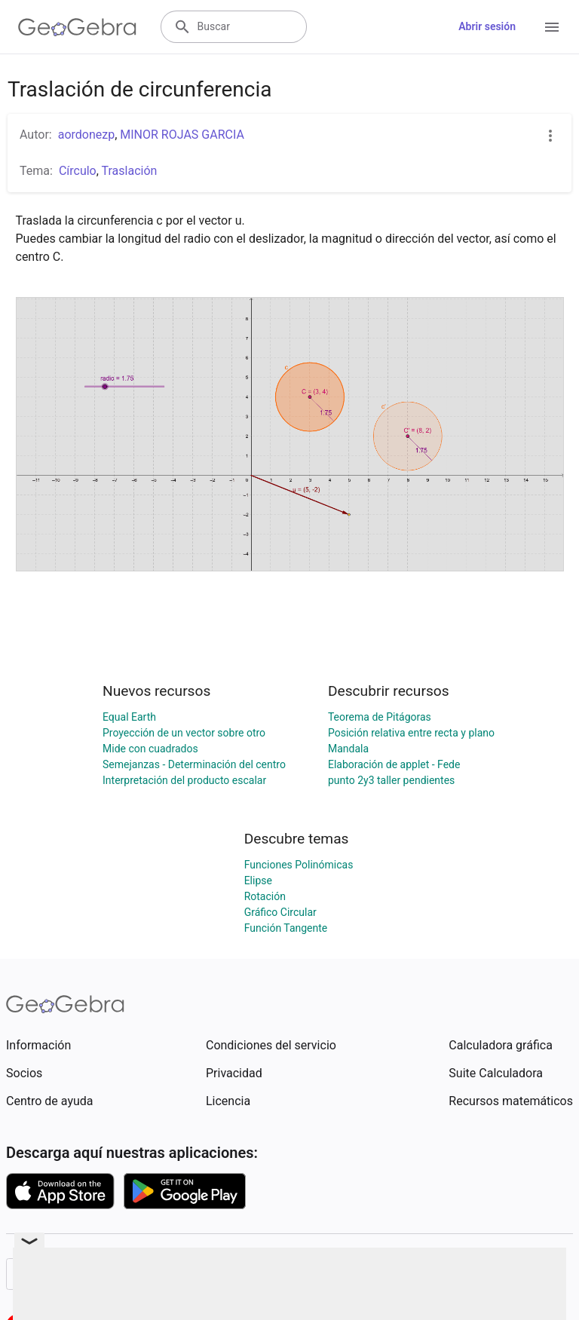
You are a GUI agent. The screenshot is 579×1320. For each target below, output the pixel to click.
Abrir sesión (487, 26)
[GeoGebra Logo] (77, 27)
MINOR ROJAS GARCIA (182, 134)
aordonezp (86, 134)
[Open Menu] (552, 27)
